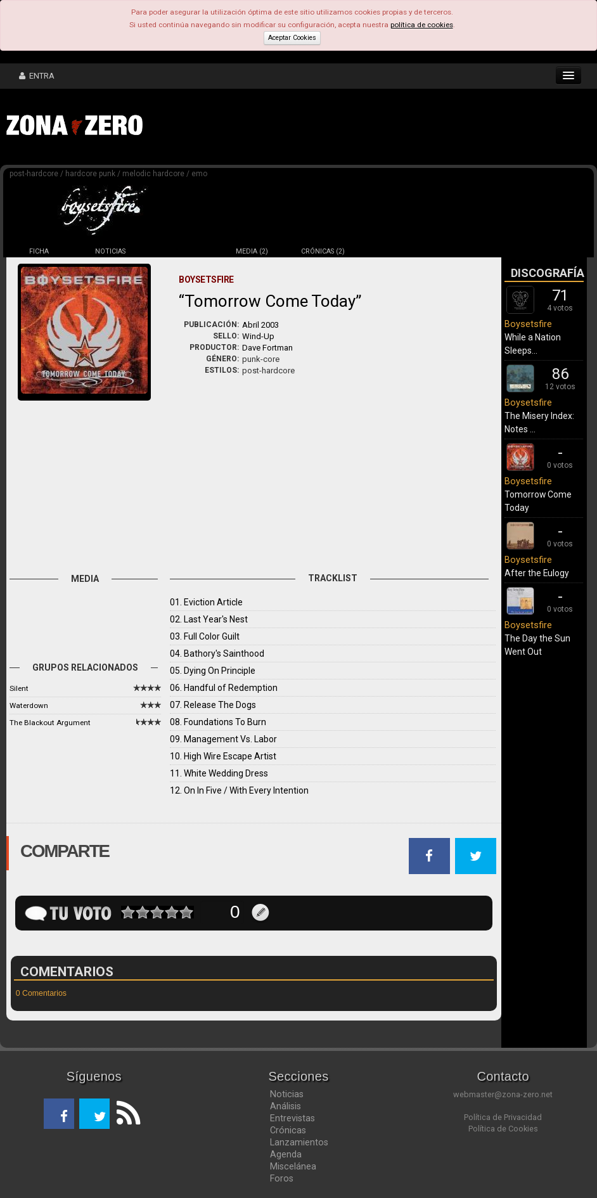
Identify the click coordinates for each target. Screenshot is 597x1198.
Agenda (286, 1154)
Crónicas (288, 1130)
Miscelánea (293, 1166)
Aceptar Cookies (292, 38)
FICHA (39, 251)
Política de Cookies (503, 1128)
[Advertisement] (345, 126)
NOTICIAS (110, 251)
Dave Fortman (267, 347)
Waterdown (29, 705)
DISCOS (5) (181, 251)
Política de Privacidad (503, 1117)
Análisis (285, 1106)
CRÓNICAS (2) (323, 251)
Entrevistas (292, 1118)
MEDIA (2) (252, 251)
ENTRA (37, 76)
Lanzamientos (299, 1142)
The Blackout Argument (50, 722)
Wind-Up (258, 336)
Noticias (287, 1094)
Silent (19, 688)
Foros (281, 1178)
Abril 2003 (260, 325)
